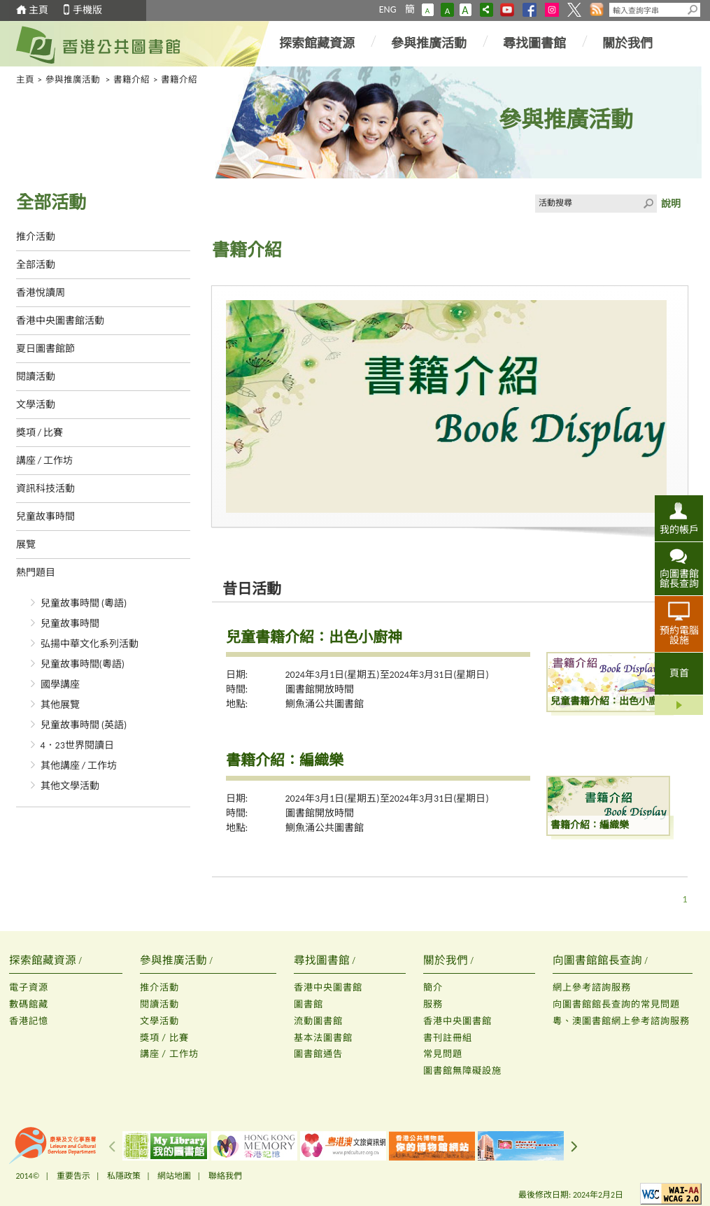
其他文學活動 (70, 786)
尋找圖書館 (534, 43)
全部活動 (35, 265)
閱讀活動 (35, 377)
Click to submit (648, 203)
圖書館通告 (318, 1054)
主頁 (38, 10)
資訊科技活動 (45, 489)
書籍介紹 (131, 79)
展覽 (26, 545)
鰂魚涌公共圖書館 (324, 704)
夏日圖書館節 (45, 349)
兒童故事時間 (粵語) (84, 603)
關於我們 (627, 43)
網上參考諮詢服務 (592, 987)
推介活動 (35, 237)
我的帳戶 (679, 529)
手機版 (87, 10)
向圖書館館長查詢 (679, 578)
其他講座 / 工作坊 (79, 766)
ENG (388, 9)
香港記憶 (28, 1021)
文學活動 (35, 405)
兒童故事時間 (45, 517)
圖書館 (308, 1004)
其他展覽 (60, 705)
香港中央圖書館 (328, 987)
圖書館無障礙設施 (462, 1071)
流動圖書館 (318, 1021)
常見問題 (442, 1054)
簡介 (433, 987)
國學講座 (60, 684)
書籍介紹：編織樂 (284, 760)
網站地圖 (174, 1176)
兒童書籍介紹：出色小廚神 (314, 637)
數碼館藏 (28, 1004)
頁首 (679, 673)
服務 (433, 1004)
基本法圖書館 (323, 1038)
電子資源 (28, 987)
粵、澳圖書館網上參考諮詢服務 (621, 1021)
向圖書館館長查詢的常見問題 (616, 1004)
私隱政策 (124, 1176)
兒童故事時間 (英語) (84, 725)
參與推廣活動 (429, 43)
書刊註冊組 (447, 1038)
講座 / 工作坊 (44, 461)
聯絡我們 (225, 1176)
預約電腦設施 (679, 635)
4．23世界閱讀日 (77, 745)
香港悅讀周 (40, 293)
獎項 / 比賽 (40, 433)
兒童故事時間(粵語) (83, 664)
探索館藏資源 (317, 43)
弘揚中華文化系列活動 (90, 644)
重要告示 (73, 1176)
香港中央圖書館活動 (60, 321)
